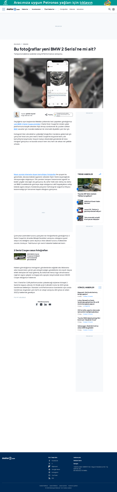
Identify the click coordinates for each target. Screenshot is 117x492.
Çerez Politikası (54, 486)
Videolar (72, 9)
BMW (16, 129)
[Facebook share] (37, 304)
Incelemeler (36, 9)
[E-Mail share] (50, 304)
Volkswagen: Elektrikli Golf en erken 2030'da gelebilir (88, 327)
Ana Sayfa (17, 44)
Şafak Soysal (30, 114)
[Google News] (54, 469)
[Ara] (109, 9)
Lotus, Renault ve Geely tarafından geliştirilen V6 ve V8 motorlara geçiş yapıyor (88, 302)
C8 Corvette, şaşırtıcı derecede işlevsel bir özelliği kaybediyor (89, 311)
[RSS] (51, 478)
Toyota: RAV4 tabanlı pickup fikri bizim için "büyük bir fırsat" (89, 319)
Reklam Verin (78, 460)
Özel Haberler (49, 9)
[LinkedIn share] (45, 304)
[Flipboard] (52, 466)
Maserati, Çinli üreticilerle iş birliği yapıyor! (87, 293)
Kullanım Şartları (73, 486)
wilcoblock (22, 297)
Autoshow (80, 9)
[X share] (41, 304)
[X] (50, 464)
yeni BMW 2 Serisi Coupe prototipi (27, 124)
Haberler (25, 9)
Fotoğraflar (64, 9)
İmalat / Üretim (88, 296)
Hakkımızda (77, 457)
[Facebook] (53, 461)
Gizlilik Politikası (43, 486)
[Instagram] (53, 472)
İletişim (76, 464)
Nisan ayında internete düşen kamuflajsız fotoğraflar (35, 174)
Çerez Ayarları (63, 486)
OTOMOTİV (86, 306)
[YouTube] (52, 475)
